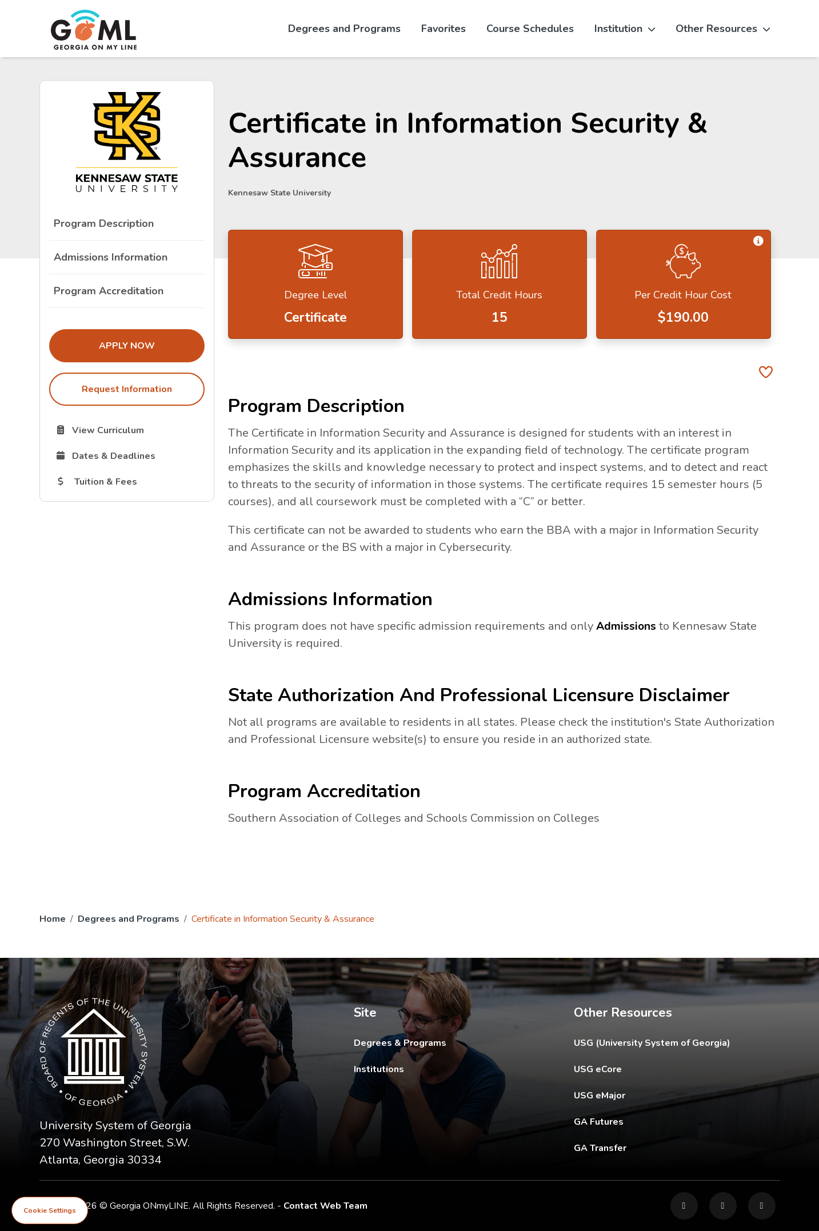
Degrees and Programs (344, 28)
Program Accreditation (108, 291)
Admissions (626, 626)
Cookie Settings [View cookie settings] (49, 1210)
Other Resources (723, 28)
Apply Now (151, 345)
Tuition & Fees (129, 481)
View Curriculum (129, 430)
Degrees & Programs (400, 1043)
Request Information (127, 389)
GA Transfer (677, 1147)
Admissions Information (110, 257)
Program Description (104, 223)
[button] (758, 241)
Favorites (443, 28)
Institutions (379, 1069)
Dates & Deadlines (129, 455)
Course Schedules (530, 28)
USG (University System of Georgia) (661, 1042)
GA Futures (676, 1121)
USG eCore (664, 1069)
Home (52, 919)
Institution (624, 28)
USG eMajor (666, 1095)
